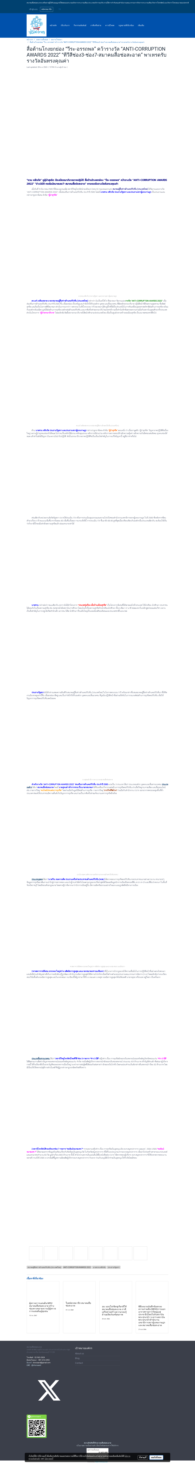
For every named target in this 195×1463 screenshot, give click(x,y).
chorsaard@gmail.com (41, 1363)
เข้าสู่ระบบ (33, 9)
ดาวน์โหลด (109, 25)
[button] (148, 25)
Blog (77, 1358)
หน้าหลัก (53, 25)
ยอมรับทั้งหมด (156, 1457)
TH (58, 9)
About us (79, 1353)
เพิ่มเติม (141, 25)
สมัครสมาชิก (46, 9)
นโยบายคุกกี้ (49, 1459)
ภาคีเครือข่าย (95, 25)
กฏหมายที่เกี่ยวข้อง (126, 25)
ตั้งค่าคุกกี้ (142, 1457)
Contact (79, 1363)
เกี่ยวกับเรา (65, 25)
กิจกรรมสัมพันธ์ (80, 25)
